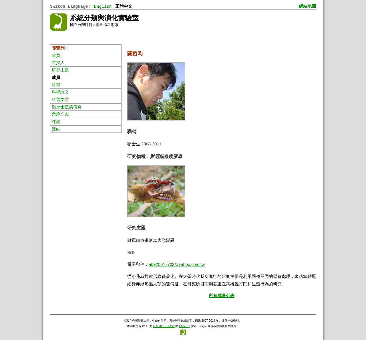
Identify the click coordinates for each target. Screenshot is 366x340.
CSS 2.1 (184, 326)
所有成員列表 (221, 295)
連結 (56, 129)
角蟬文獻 (60, 114)
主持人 (58, 62)
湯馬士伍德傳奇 (67, 107)
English (103, 6)
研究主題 (60, 70)
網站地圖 (307, 6)
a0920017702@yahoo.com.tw (177, 264)
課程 (56, 121)
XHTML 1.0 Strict (164, 326)
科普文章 (60, 99)
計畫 (56, 84)
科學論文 (60, 92)
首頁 (56, 55)
